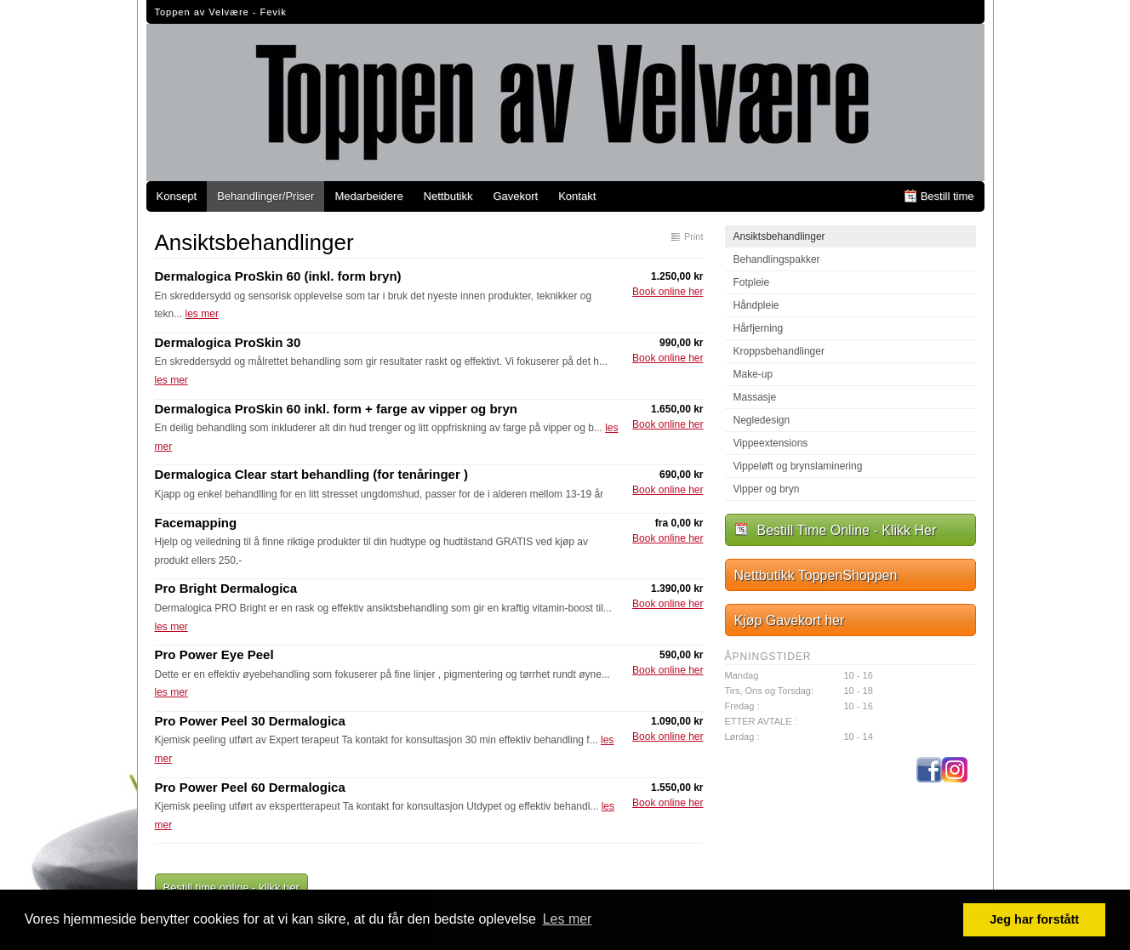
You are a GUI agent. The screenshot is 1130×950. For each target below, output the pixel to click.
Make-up (753, 374)
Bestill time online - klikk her (231, 887)
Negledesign (761, 420)
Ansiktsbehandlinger (779, 236)
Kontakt (577, 196)
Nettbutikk (448, 196)
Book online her (667, 292)
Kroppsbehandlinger (779, 351)
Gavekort (515, 196)
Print (694, 236)
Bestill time (947, 196)
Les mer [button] (567, 919)
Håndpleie (756, 305)
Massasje (755, 397)
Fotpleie (751, 282)
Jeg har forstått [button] (1034, 919)
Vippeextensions (770, 443)
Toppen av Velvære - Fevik (221, 12)
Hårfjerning (758, 328)
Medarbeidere (368, 196)
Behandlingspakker (776, 259)
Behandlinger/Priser (265, 196)
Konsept (177, 196)
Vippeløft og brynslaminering (798, 466)
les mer (202, 314)
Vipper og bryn (766, 489)
